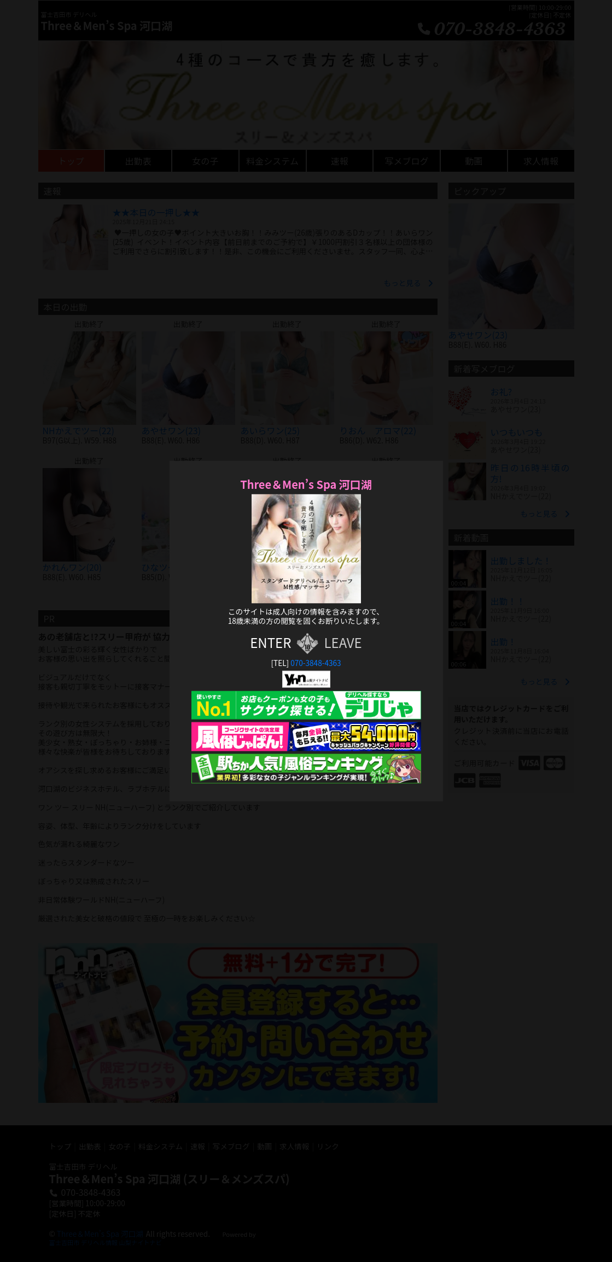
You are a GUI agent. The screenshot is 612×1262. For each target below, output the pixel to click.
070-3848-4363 (315, 662)
